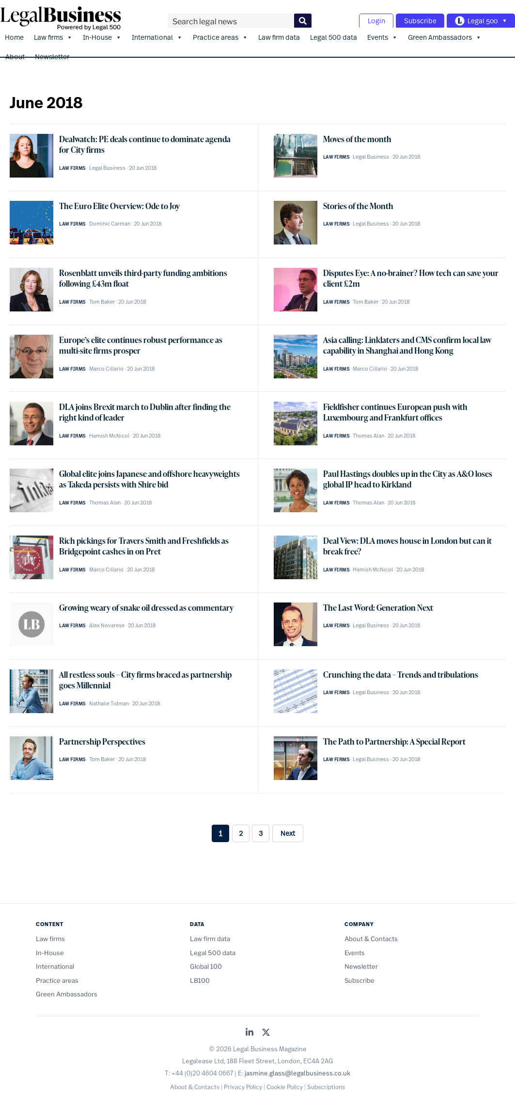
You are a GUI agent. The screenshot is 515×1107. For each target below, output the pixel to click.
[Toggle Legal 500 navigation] (479, 20)
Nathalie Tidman (109, 701)
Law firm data (279, 34)
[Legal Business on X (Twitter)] (266, 1031)
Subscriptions (326, 1084)
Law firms (53, 34)
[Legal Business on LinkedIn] (249, 1031)
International (157, 34)
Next (288, 830)
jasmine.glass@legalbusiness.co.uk (297, 1070)
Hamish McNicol (109, 433)
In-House (102, 34)
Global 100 (206, 964)
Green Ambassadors (445, 34)
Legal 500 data (333, 34)
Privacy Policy (243, 1084)
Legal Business (107, 165)
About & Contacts (371, 936)
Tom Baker (102, 299)
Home (14, 34)
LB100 (200, 977)
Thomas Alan (368, 433)
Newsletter (52, 53)
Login (367, 19)
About (15, 53)
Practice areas (220, 34)
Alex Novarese (107, 622)
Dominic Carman (109, 221)
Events (382, 34)
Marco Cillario (106, 366)
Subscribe (415, 19)
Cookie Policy (284, 1084)
